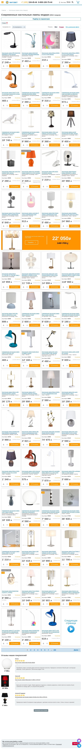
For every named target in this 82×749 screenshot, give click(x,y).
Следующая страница (71, 621)
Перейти (30, 242)
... (51, 650)
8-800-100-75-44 (45, 2)
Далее (76, 650)
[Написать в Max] (79, 741)
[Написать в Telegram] (79, 746)
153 (54, 650)
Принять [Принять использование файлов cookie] (75, 743)
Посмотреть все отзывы (41, 710)
